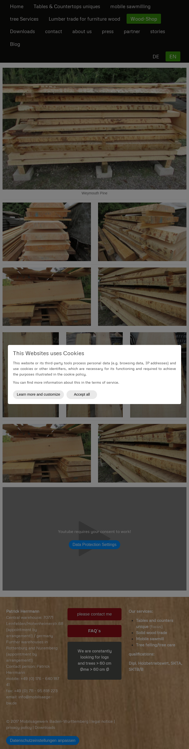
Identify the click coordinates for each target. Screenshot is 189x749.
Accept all (82, 394)
